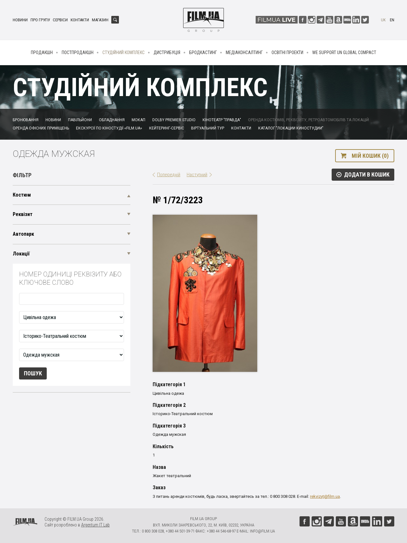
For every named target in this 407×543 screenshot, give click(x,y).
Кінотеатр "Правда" (222, 120)
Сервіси (60, 19)
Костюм (22, 195)
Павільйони (80, 120)
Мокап (138, 120)
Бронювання (25, 120)
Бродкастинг (203, 52)
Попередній (168, 175)
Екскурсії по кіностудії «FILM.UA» (109, 128)
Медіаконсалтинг (244, 52)
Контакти (80, 19)
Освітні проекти (287, 52)
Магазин (100, 19)
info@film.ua (262, 531)
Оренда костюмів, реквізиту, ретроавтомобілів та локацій (308, 120)
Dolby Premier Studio (174, 120)
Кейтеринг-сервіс (166, 128)
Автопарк (23, 234)
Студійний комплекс (123, 52)
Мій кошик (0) (370, 155)
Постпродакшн (77, 52)
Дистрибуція (167, 52)
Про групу (40, 19)
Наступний (197, 175)
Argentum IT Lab (95, 524)
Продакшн (42, 52)
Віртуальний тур (207, 128)
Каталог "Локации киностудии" (290, 128)
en (392, 19)
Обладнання (112, 120)
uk (383, 19)
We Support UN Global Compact (344, 52)
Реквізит (22, 214)
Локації (21, 254)
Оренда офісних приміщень (41, 128)
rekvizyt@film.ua (325, 496)
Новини (20, 19)
